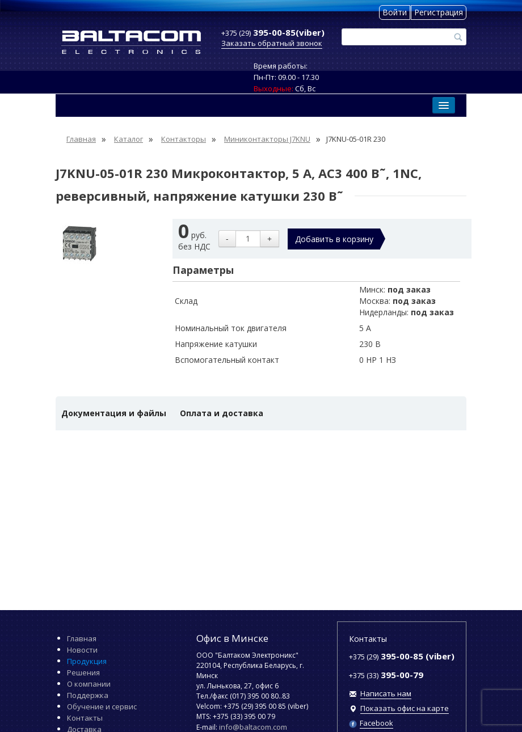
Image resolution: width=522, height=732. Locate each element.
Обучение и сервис (102, 706)
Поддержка (87, 695)
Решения (83, 672)
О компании (89, 684)
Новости (82, 650)
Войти (394, 12)
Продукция (87, 661)
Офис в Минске (232, 638)
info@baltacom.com (253, 727)
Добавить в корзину (334, 239)
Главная (81, 638)
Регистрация (438, 12)
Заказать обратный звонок (271, 43)
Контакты (85, 718)
